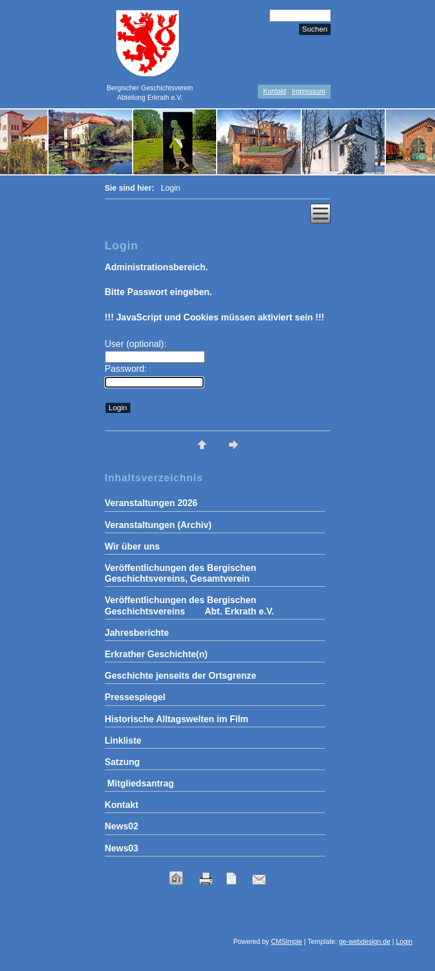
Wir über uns (132, 546)
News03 (122, 848)
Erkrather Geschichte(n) (156, 654)
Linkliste (123, 740)
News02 (122, 826)
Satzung (122, 762)
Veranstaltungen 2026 (151, 503)
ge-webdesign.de (364, 942)
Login (404, 942)
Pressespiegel (135, 697)
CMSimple (286, 942)
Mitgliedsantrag (139, 783)
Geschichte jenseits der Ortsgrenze (181, 675)
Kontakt (274, 91)
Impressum (308, 91)
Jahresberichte (137, 633)
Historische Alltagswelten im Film (177, 719)
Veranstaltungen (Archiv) (158, 525)
